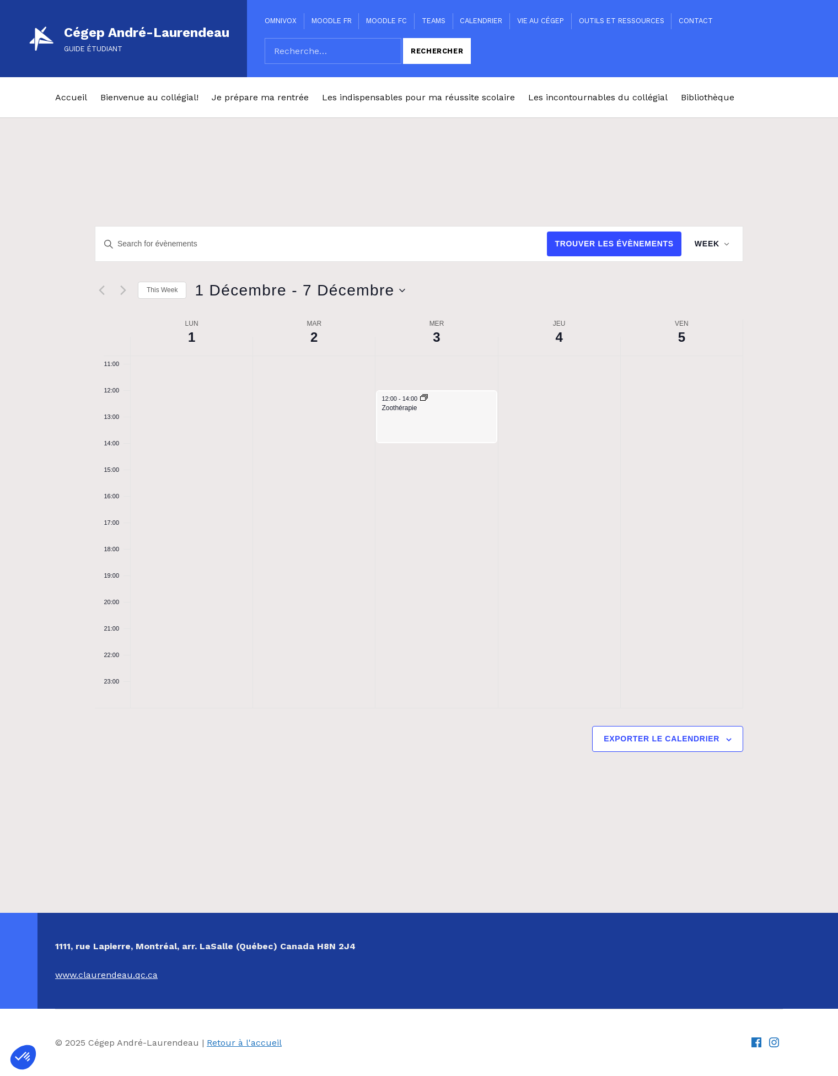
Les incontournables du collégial (598, 97)
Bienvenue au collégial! (149, 97)
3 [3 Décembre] (436, 337)
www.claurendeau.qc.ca (106, 975)
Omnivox (281, 21)
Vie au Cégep (540, 21)
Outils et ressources (621, 21)
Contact (696, 21)
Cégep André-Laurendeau (146, 32)
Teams (433, 21)
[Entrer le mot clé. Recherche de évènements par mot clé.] (320, 244)
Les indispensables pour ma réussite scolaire (418, 97)
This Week (162, 290)
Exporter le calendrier (661, 738)
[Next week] (123, 290)
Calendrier (481, 21)
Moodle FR (331, 21)
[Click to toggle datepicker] (300, 290)
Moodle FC (386, 21)
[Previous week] (101, 290)
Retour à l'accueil (244, 1042)
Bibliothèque (707, 97)
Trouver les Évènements (614, 243)
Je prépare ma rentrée (260, 97)
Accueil (71, 97)
